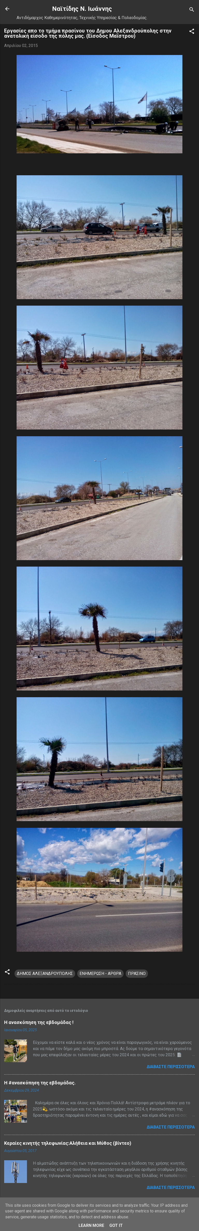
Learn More (91, 1225)
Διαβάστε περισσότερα (171, 1066)
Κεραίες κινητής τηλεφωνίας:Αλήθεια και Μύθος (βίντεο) (67, 1143)
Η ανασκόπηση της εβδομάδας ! (39, 1022)
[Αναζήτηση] (192, 10)
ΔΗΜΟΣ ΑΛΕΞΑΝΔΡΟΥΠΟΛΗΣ (45, 973)
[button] (192, 32)
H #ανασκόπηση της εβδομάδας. (40, 1082)
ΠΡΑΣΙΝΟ (137, 973)
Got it (116, 1225)
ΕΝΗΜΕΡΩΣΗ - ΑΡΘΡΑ (100, 973)
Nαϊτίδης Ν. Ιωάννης (82, 8)
